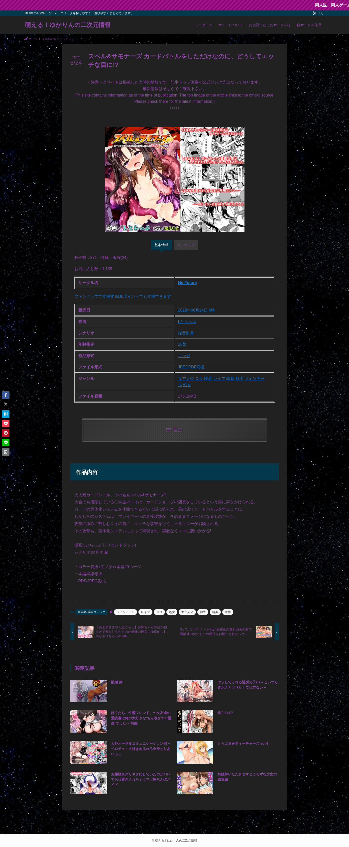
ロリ (199, 378)
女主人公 (186, 378)
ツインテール (125, 612)
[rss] (314, 13)
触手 (239, 378)
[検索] (321, 13)
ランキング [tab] (186, 245)
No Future (187, 283)
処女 (187, 385)
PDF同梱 (196, 367)
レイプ (219, 378)
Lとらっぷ (187, 321)
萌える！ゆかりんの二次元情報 (68, 25)
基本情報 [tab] (161, 245)
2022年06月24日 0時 (196, 310)
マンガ (184, 356)
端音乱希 (186, 333)
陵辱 (208, 378)
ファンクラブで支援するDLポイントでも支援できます (122, 296)
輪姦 (230, 378)
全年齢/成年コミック (91, 612)
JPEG (183, 367)
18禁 (182, 344)
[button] (5, 395)
